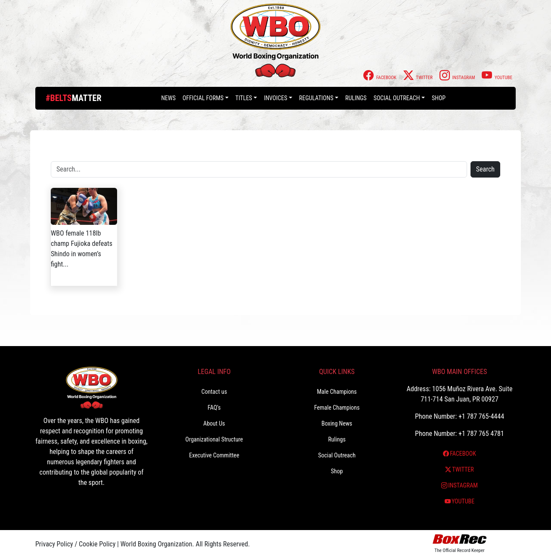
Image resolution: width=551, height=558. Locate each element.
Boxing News (337, 423)
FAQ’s (213, 407)
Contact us (214, 391)
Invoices (275, 98)
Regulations (316, 98)
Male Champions (337, 391)
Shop (439, 98)
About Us (214, 423)
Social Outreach (397, 98)
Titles (243, 98)
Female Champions (337, 407)
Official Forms (203, 98)
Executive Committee (214, 455)
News (168, 98)
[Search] (259, 169)
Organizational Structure (214, 439)
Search (485, 169)
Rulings (356, 98)
